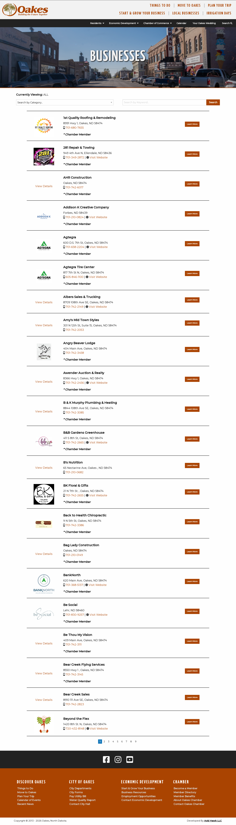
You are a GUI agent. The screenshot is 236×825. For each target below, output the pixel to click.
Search (227, 23)
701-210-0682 (74, 472)
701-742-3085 (75, 412)
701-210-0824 (75, 217)
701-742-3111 (74, 644)
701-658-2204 (75, 247)
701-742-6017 (74, 187)
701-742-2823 (75, 704)
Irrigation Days (219, 13)
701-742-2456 (75, 382)
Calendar (181, 23)
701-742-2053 (75, 330)
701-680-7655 (75, 127)
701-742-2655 (75, 495)
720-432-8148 (75, 728)
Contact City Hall (79, 804)
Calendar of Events (29, 800)
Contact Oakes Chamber (189, 804)
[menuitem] (95, 23)
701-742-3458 (75, 353)
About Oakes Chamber (188, 800)
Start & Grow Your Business (142, 13)
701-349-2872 (75, 157)
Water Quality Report (82, 800)
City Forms (76, 792)
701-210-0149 (74, 555)
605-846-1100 (74, 277)
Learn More (192, 124)
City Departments (80, 788)
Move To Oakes (189, 5)
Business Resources (133, 792)
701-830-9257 (75, 614)
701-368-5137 (74, 585)
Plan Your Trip (219, 5)
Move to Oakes (26, 792)
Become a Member (185, 788)
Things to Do (160, 5)
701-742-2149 (74, 306)
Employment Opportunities (138, 796)
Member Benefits (184, 796)
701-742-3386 (75, 525)
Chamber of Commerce (156, 23)
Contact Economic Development (141, 800)
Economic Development (122, 23)
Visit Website (99, 157)
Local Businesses (185, 13)
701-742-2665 (75, 442)
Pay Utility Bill (77, 796)
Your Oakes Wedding (204, 23)
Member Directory (185, 792)
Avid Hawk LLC (213, 820)
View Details (43, 186)
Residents (95, 23)
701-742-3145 (74, 674)
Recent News (25, 804)
